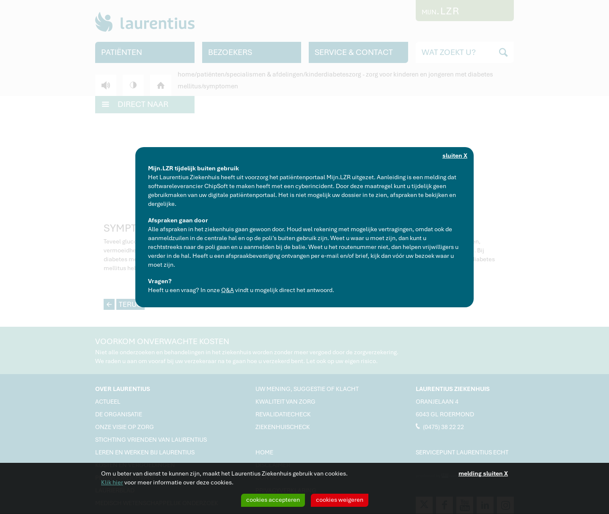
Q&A (227, 290)
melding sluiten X (483, 473)
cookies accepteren (273, 499)
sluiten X (454, 155)
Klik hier (112, 482)
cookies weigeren (339, 499)
